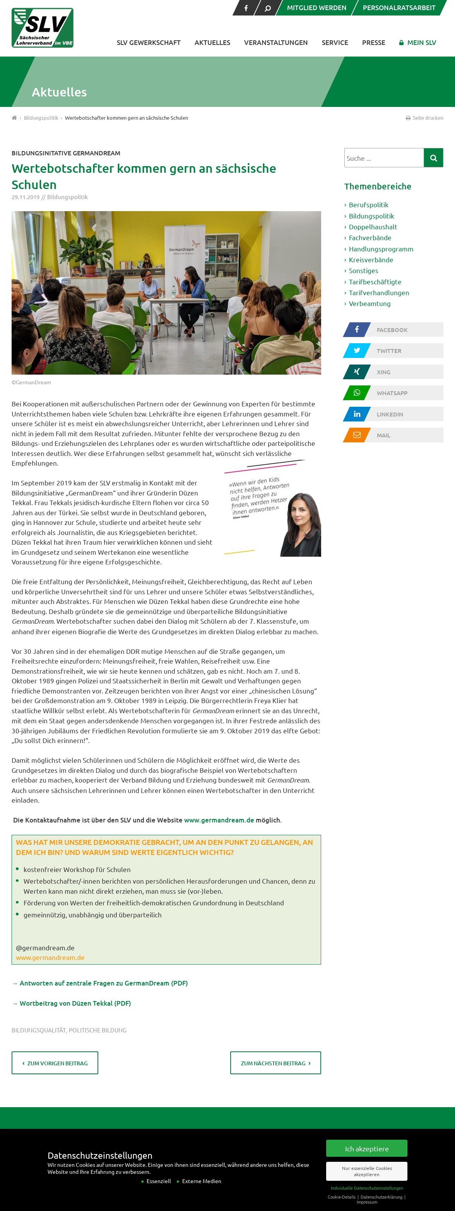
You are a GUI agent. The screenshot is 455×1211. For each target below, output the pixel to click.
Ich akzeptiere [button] (367, 1156)
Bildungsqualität (39, 1030)
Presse (373, 42)
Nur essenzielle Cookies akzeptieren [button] (367, 1179)
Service (335, 42)
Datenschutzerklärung (382, 1204)
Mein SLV (421, 42)
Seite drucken (424, 117)
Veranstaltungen (276, 42)
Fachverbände (370, 237)
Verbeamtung (370, 303)
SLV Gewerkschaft (149, 42)
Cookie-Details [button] (342, 1204)
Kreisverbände (371, 259)
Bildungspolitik (67, 196)
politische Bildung (98, 1030)
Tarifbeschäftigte (375, 281)
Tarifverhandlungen (379, 292)
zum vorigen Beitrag (57, 1063)
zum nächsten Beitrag (273, 1063)
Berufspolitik (368, 204)
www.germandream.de (219, 819)
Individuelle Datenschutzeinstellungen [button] (367, 1195)
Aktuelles (212, 42)
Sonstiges (363, 270)
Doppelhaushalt (373, 226)
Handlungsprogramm (381, 248)
